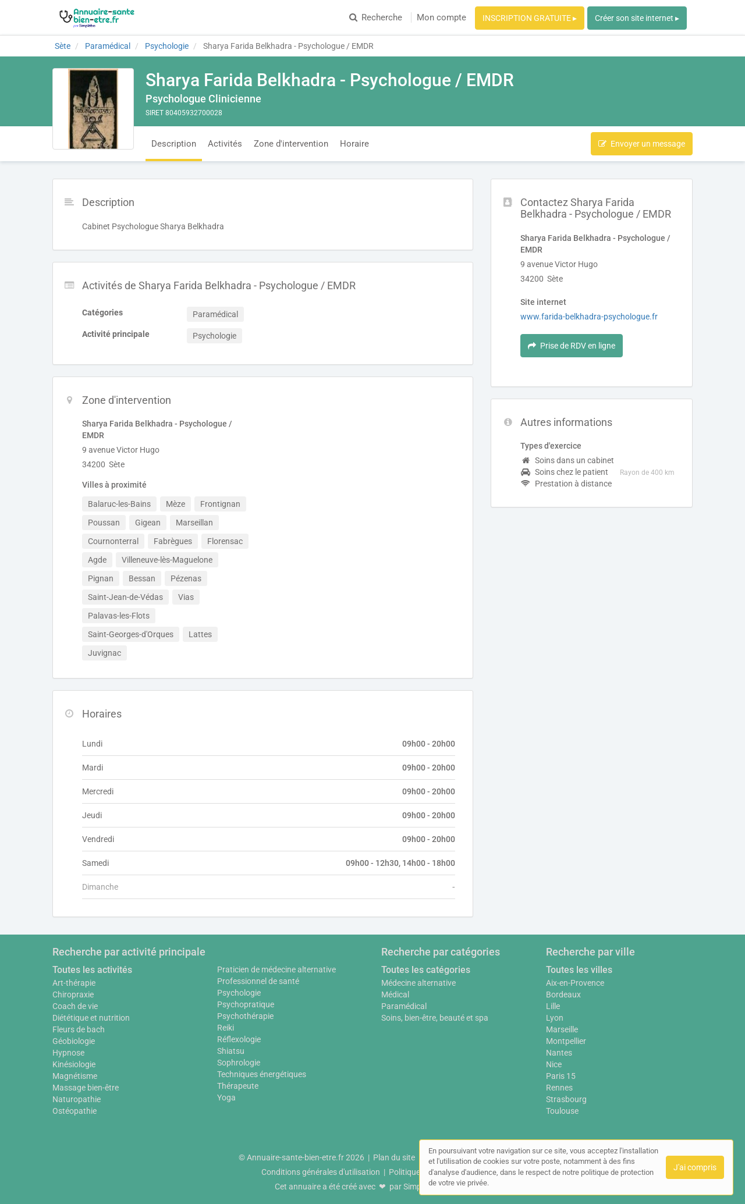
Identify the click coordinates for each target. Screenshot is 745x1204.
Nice (554, 1064)
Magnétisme (74, 1076)
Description (173, 143)
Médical (395, 994)
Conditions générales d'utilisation (320, 1172)
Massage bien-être (85, 1087)
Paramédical (404, 1006)
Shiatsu (230, 1051)
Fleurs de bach (78, 1029)
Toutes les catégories (425, 969)
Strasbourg (566, 1099)
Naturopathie (76, 1099)
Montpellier (566, 1041)
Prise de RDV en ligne (571, 345)
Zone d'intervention (291, 143)
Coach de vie (75, 1006)
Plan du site (394, 1157)
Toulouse (562, 1111)
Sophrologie (238, 1062)
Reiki (225, 1027)
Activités (225, 143)
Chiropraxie (73, 994)
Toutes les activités (92, 969)
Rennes (559, 1087)
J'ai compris (694, 1167)
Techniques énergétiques (261, 1074)
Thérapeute (237, 1086)
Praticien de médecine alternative (276, 969)
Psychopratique (245, 1004)
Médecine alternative (418, 983)
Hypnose (68, 1052)
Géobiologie (73, 1041)
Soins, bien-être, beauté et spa (434, 1017)
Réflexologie (239, 1039)
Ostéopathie (74, 1111)
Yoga (226, 1097)
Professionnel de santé (258, 981)
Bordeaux (563, 994)
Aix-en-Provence (575, 983)
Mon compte (441, 17)
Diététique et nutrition (91, 1017)
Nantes (559, 1052)
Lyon (554, 1017)
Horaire (354, 143)
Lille (553, 1006)
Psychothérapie (245, 1016)
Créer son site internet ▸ (637, 18)
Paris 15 (561, 1076)
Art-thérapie (73, 983)
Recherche (375, 17)
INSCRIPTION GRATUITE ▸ (530, 18)
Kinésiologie (73, 1064)
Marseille (562, 1029)
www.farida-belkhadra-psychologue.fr (589, 316)
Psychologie (239, 992)
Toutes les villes (579, 969)
